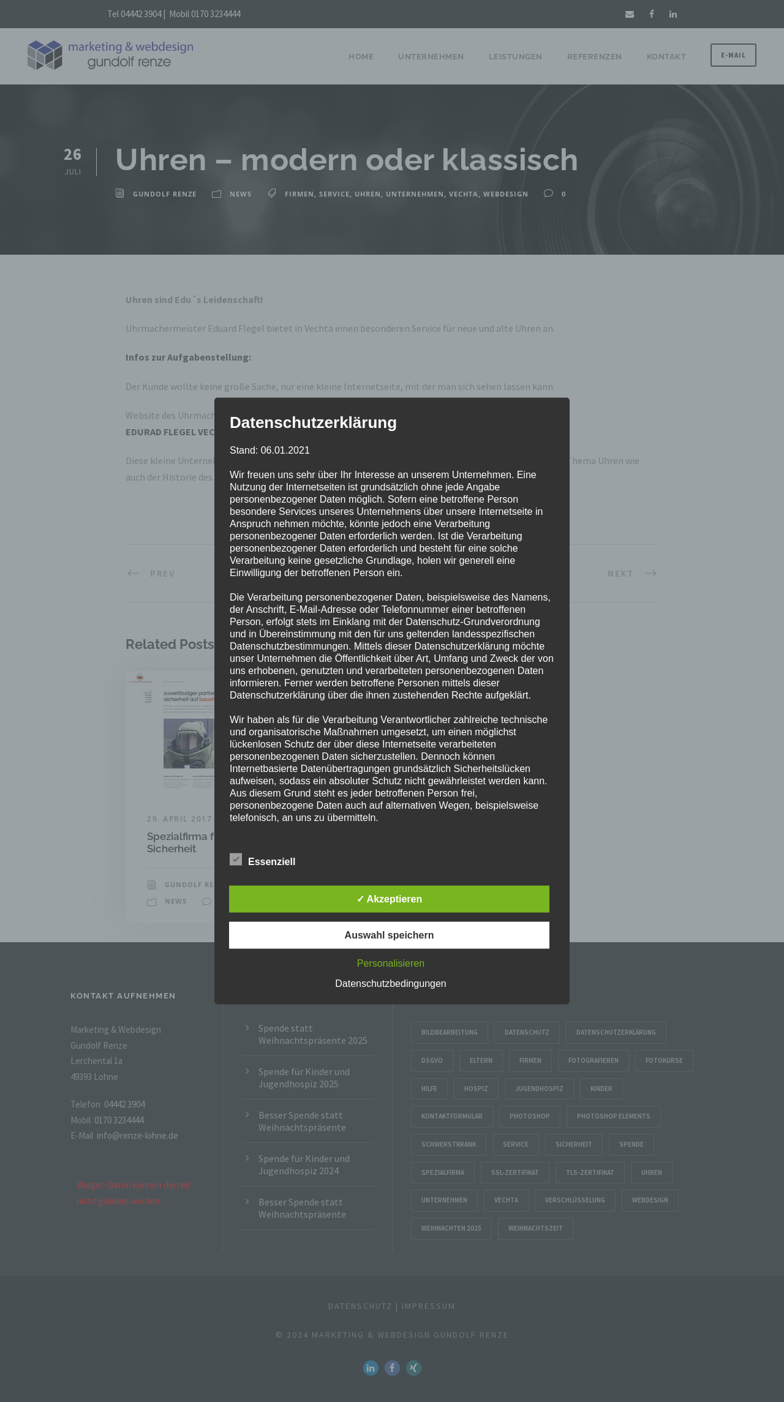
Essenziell (262, 860)
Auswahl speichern (389, 935)
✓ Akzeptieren (389, 899)
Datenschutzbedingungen (390, 983)
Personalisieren (390, 963)
